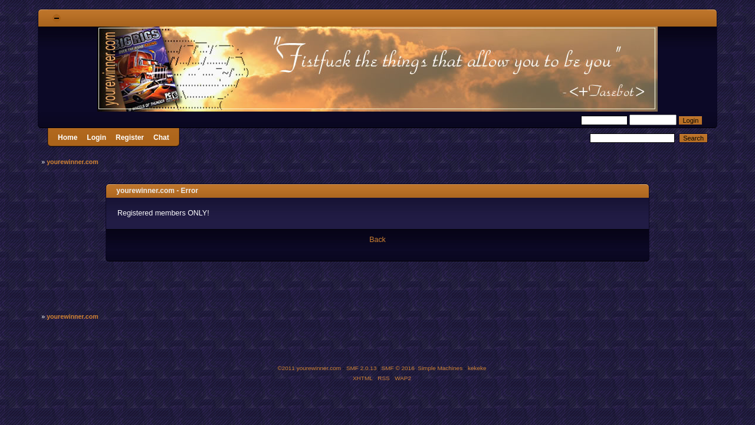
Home (67, 137)
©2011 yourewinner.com (309, 368)
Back (377, 240)
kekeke (477, 368)
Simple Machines (440, 368)
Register (130, 137)
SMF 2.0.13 (361, 368)
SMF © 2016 (398, 368)
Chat (161, 137)
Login (96, 137)
